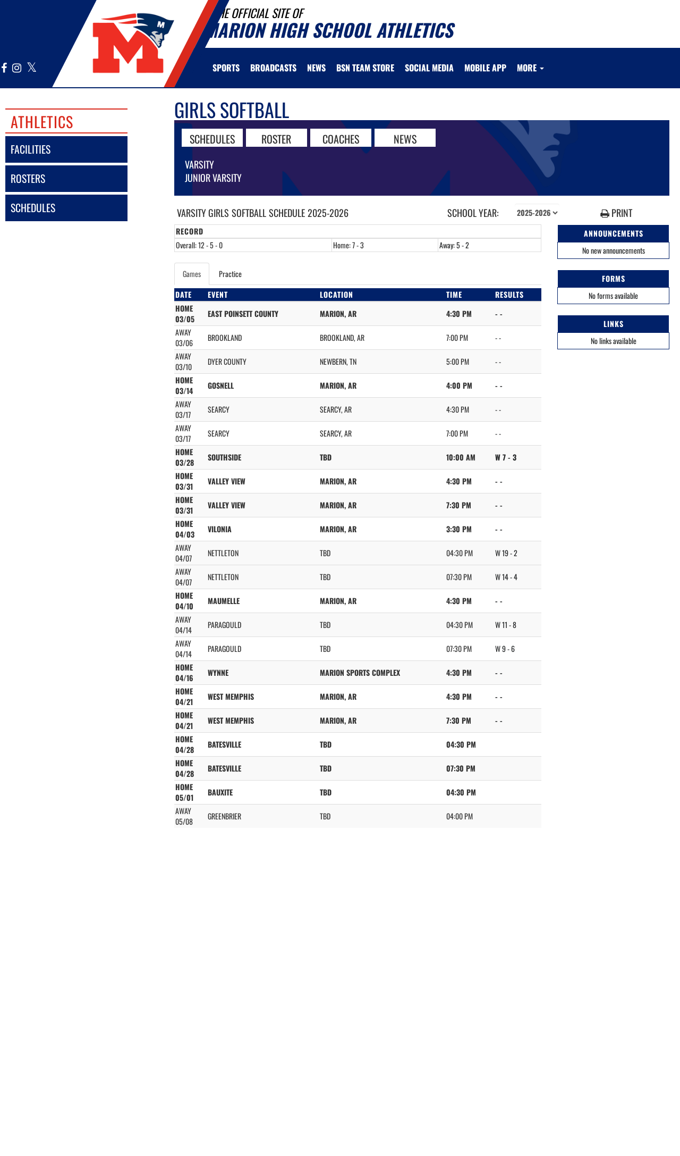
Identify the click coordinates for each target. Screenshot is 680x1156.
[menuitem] (273, 67)
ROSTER (276, 138)
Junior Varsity (213, 178)
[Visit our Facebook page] (4, 68)
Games (192, 273)
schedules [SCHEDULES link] (33, 207)
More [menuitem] (530, 67)
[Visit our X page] (31, 68)
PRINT (616, 213)
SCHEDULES (212, 138)
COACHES (340, 138)
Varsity (199, 164)
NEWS (405, 138)
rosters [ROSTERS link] (28, 178)
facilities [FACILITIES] (30, 149)
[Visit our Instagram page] (17, 68)
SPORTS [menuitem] (226, 67)
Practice (230, 273)
